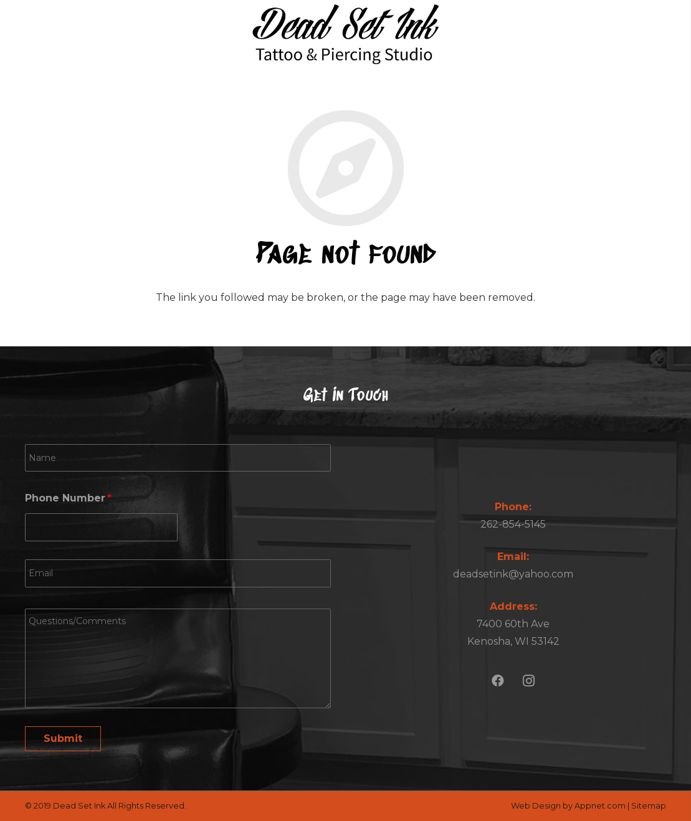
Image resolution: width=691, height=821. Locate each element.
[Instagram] (529, 680)
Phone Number (68, 498)
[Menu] (667, 34)
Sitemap (648, 805)
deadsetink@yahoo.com (513, 574)
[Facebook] (497, 680)
